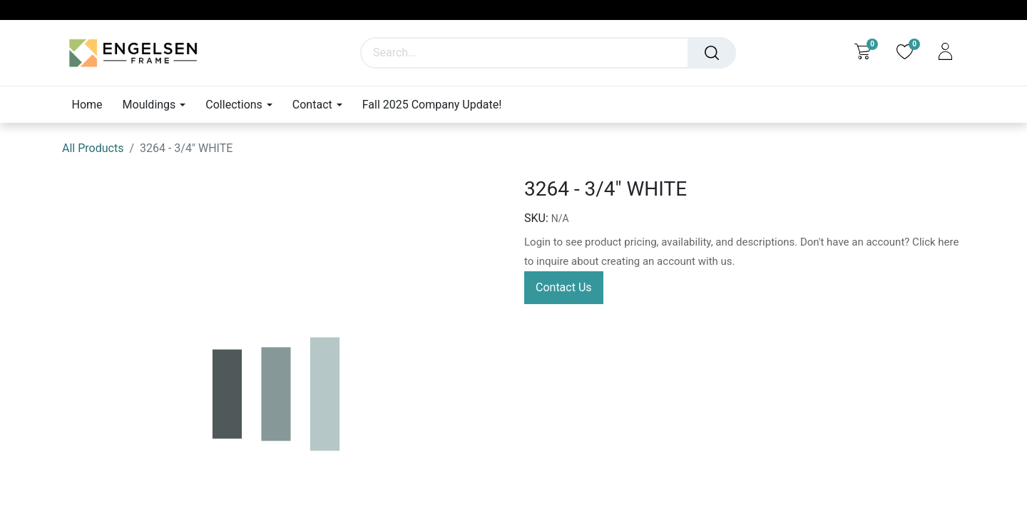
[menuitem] (92, 104)
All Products (92, 148)
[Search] (712, 53)
